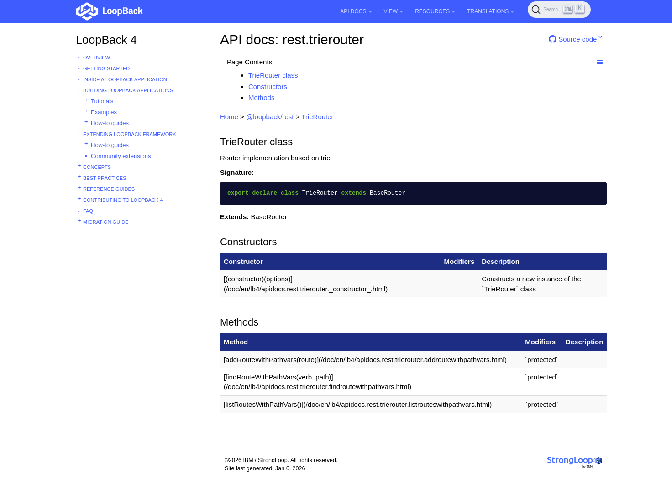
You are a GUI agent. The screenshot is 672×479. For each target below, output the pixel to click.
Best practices (104, 178)
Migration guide (105, 222)
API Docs (356, 11)
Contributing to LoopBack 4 (123, 200)
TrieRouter (317, 117)
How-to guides (110, 123)
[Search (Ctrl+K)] (559, 9)
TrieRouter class (273, 75)
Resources (435, 11)
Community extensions (121, 156)
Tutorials (102, 101)
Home (229, 117)
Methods (261, 97)
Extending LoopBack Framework (129, 134)
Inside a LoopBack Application (125, 79)
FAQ (88, 211)
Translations (490, 11)
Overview (96, 57)
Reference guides (109, 189)
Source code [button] (573, 39)
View (394, 11)
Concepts (97, 167)
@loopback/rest (270, 117)
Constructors (267, 86)
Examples (104, 112)
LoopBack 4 (106, 39)
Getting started (106, 68)
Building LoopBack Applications (128, 90)
